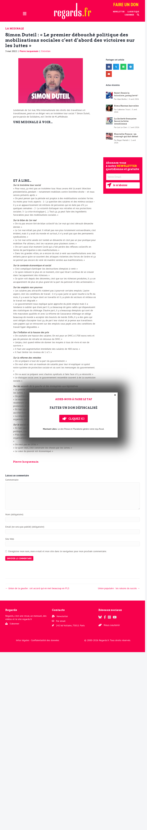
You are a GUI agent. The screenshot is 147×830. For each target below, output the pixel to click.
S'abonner (14, 623)
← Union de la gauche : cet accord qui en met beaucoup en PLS (37, 588)
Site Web (9, 538)
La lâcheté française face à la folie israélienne (125, 121)
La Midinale (14, 28)
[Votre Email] (123, 176)
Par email (60, 620)
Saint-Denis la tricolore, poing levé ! (126, 94)
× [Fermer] (115, 395)
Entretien (45, 51)
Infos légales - (23, 640)
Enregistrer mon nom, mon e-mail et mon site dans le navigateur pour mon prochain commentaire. (57, 551)
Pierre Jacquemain (29, 51)
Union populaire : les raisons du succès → (119, 588)
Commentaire (11, 479)
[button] (138, 14)
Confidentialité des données (45, 640)
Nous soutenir (112, 625)
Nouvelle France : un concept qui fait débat (126, 135)
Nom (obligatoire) (14, 514)
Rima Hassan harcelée (126, 106)
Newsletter (62, 616)
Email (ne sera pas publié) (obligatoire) (24, 526)
